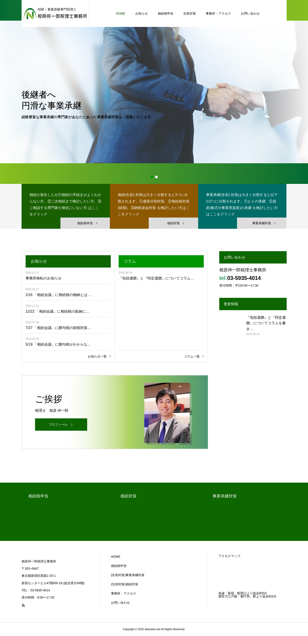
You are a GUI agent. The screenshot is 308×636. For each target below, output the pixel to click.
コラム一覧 (192, 356)
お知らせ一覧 (97, 356)
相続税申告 (165, 13)
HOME (120, 13)
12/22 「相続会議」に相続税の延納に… (57, 311)
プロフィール (58, 424)
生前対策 (189, 13)
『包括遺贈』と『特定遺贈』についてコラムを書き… (266, 323)
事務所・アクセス (218, 13)
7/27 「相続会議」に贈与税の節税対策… (58, 328)
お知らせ (141, 13)
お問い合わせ (250, 13)
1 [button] (152, 177)
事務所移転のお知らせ (44, 278)
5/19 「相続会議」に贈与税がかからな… (58, 344)
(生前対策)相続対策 (124, 584)
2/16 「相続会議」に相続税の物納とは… (58, 295)
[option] (154, 92)
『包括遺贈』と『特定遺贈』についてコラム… (156, 278)
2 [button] (156, 177)
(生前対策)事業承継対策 (127, 575)
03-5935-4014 (244, 278)
